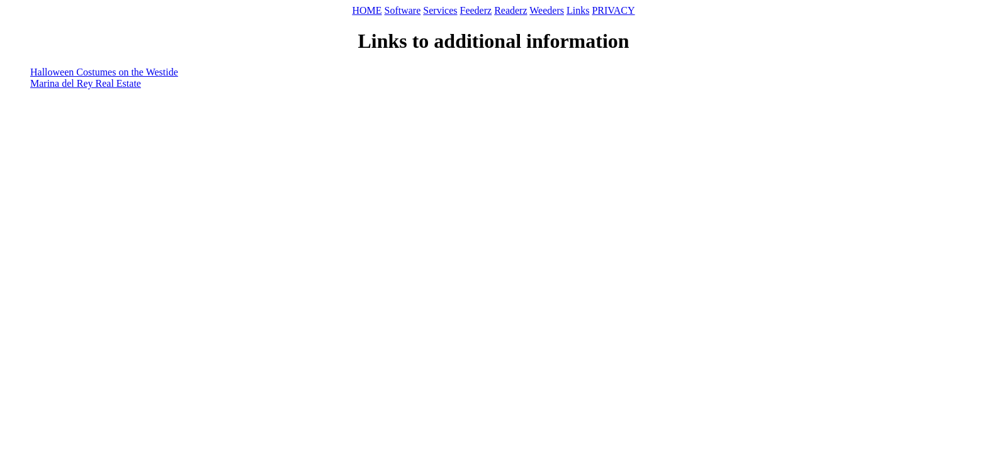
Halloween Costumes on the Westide (104, 72)
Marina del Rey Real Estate (85, 83)
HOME (366, 10)
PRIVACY (613, 10)
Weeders (546, 10)
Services (440, 10)
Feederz (476, 10)
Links (578, 10)
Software (403, 10)
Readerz (510, 10)
